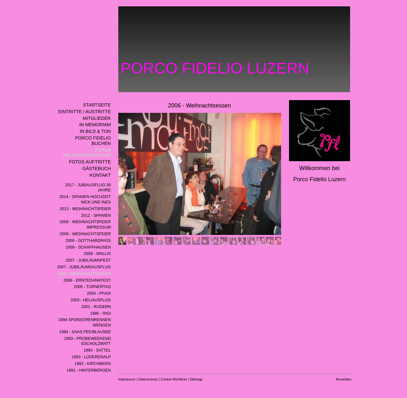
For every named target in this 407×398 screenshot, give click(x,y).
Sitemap (196, 379)
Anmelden (344, 379)
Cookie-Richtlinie (174, 379)
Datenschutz (148, 379)
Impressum (126, 379)
